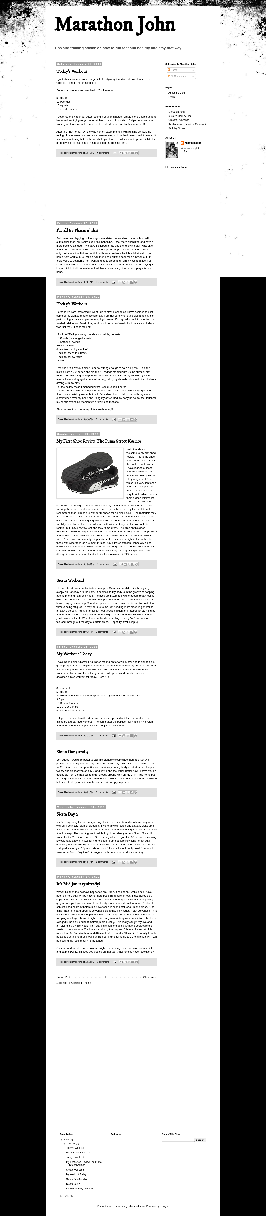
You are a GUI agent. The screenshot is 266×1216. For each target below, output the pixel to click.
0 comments (103, 153)
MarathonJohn (193, 142)
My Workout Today (73, 654)
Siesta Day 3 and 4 (72, 752)
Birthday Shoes (176, 128)
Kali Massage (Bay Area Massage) (187, 124)
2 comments (103, 564)
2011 (67, 1139)
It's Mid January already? (78, 884)
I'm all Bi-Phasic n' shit (77, 230)
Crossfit (60, 82)
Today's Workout (71, 71)
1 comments (102, 632)
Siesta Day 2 (67, 814)
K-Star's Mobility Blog (180, 116)
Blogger (164, 1206)
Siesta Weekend (70, 580)
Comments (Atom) (81, 982)
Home (107, 977)
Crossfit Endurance (178, 120)
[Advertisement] (106, 191)
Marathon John (114, 25)
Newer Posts (64, 977)
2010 (67, 1196)
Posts (172, 70)
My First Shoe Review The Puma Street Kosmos (98, 441)
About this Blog (176, 92)
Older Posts (149, 977)
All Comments (177, 76)
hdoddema (139, 1206)
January (71, 1143)
